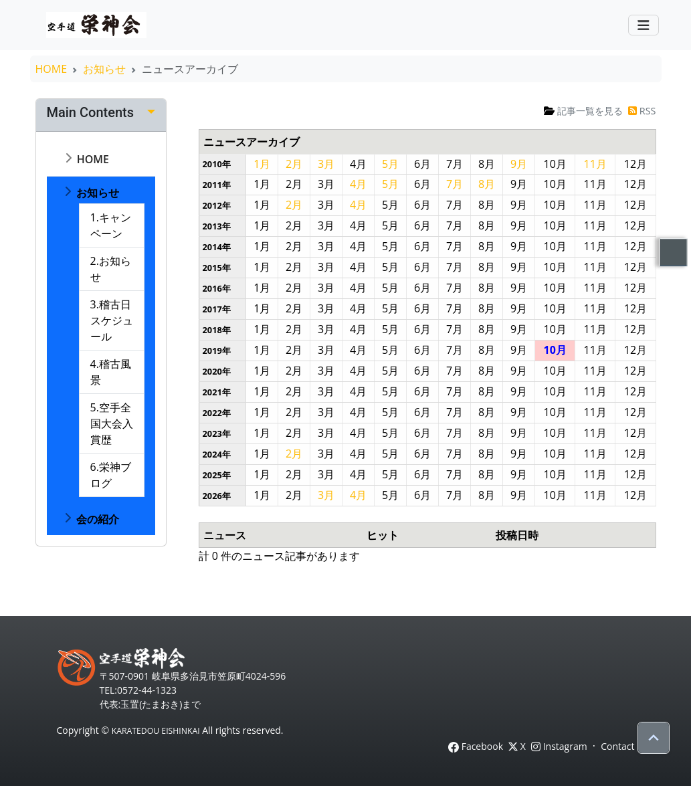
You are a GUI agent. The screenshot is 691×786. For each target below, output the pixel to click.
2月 (294, 164)
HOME (51, 69)
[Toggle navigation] (643, 25)
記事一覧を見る (583, 110)
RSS (642, 110)
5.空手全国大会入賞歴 (111, 423)
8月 (486, 184)
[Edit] (151, 112)
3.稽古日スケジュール (111, 320)
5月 (390, 164)
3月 (326, 164)
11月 (595, 164)
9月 (518, 164)
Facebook (475, 746)
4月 (358, 184)
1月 (262, 164)
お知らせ (104, 69)
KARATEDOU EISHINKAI (156, 730)
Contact (617, 746)
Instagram (559, 746)
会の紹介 (96, 519)
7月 (454, 184)
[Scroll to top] (653, 738)
